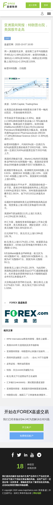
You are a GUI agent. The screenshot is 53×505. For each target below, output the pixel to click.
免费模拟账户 (26, 436)
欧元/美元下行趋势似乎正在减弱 (22, 376)
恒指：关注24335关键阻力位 (20, 370)
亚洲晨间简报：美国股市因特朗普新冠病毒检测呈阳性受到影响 (28, 388)
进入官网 (33, 5)
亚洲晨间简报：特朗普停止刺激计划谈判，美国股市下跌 (28, 351)
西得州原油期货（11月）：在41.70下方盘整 (27, 357)
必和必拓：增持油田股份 (18, 364)
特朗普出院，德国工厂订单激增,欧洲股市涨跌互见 (28, 395)
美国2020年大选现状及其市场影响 (23, 345)
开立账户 (26, 427)
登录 (46, 5)
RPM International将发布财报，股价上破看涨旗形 (28, 339)
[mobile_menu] (49, 13)
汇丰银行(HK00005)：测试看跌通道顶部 (26, 382)
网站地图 (37, 493)
